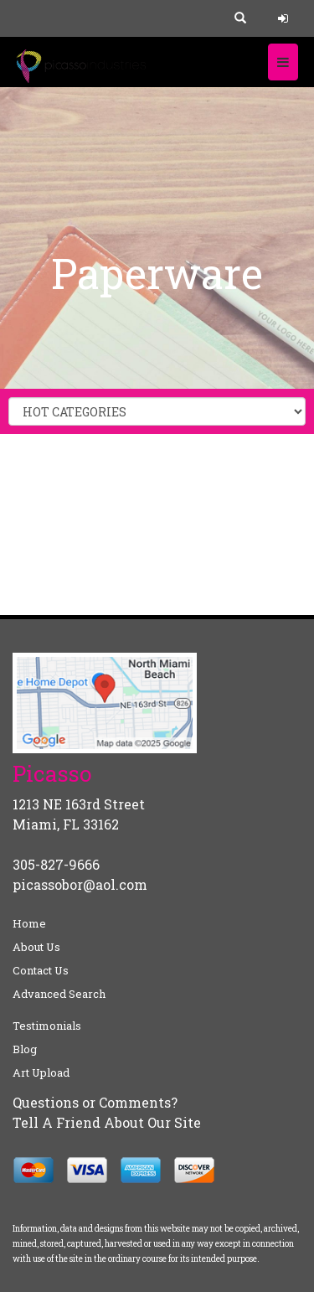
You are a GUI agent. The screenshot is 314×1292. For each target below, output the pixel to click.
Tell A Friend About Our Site (107, 1122)
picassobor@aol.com (80, 884)
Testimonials (47, 1025)
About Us (36, 946)
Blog (25, 1049)
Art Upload (41, 1072)
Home (29, 923)
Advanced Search (59, 993)
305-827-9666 (56, 864)
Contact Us (41, 970)
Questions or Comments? (95, 1102)
